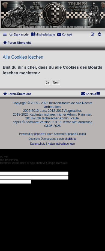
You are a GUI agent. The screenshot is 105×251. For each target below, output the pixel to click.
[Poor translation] (13, 167)
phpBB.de (71, 138)
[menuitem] (43, 34)
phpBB (38, 133)
